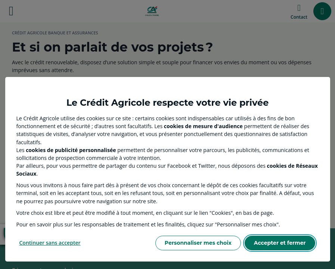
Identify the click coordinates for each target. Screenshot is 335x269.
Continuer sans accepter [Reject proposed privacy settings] (50, 242)
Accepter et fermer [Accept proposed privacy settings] (280, 242)
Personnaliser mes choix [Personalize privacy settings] (198, 242)
